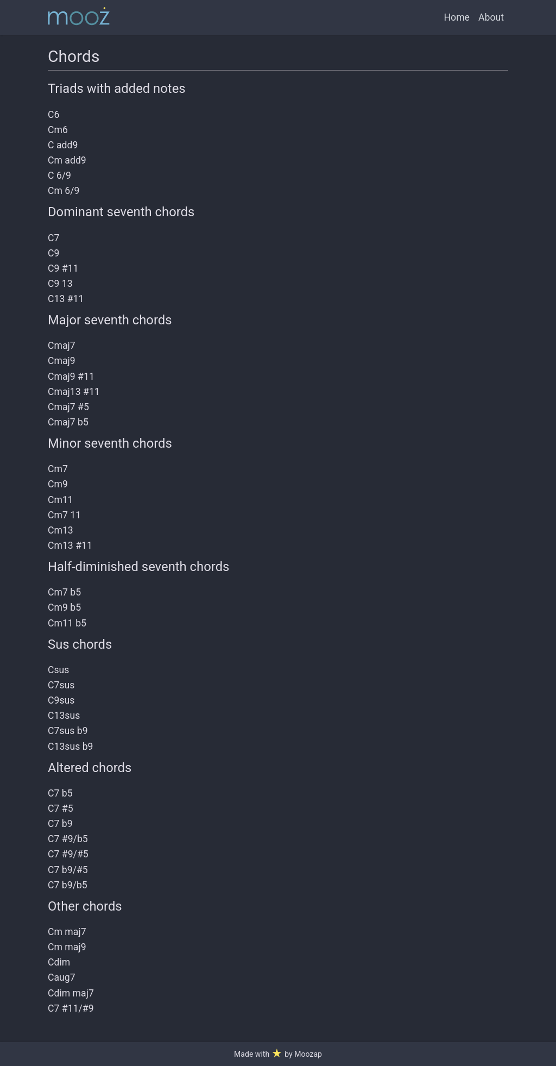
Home (457, 17)
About (491, 17)
